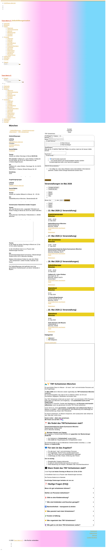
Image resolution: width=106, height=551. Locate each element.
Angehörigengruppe (28, 130)
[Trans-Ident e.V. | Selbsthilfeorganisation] (11, 19)
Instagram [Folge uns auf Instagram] (12, 150)
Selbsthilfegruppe (15, 130)
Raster (54, 188)
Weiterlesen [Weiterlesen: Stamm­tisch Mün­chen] (51, 306)
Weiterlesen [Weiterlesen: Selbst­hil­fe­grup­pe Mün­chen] (51, 285)
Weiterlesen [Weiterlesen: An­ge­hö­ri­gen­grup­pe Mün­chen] (51, 233)
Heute (50, 205)
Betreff (47, 137)
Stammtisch (13, 132)
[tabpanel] (69, 158)
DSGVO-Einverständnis (52, 166)
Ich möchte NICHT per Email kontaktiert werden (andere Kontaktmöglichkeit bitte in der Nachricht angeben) (66, 161)
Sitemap (94, 536)
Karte (49, 230)
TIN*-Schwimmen (23, 132)
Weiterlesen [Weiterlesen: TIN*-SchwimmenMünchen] (51, 258)
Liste (53, 189)
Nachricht (48, 154)
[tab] (69, 129)
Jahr (57, 200)
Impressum (93, 531)
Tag (50, 196)
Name (47, 139)
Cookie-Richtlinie (92, 538)
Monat (50, 192)
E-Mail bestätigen (66, 144)
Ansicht (50, 343)
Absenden (47, 180)
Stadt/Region (48, 147)
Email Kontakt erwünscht (58, 159)
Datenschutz (93, 533)
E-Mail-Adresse (65, 143)
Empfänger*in (49, 136)
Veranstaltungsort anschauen (56, 228)
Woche (50, 194)
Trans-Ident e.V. (18, 541)
